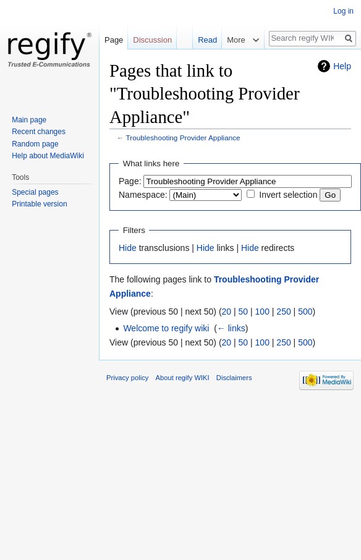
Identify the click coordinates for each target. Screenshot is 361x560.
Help (342, 66)
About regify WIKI (183, 377)
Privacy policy (127, 377)
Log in (343, 11)
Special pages (35, 192)
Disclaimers (234, 377)
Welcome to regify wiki (166, 328)
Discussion (152, 40)
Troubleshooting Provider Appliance (183, 138)
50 (243, 311)
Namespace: (143, 195)
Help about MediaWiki (48, 155)
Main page (29, 120)
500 (305, 311)
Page (113, 40)
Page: (130, 181)
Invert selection (288, 195)
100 (262, 311)
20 (227, 311)
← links (231, 328)
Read (207, 40)
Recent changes (39, 131)
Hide (128, 248)
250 (283, 311)
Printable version (39, 204)
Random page (35, 144)
